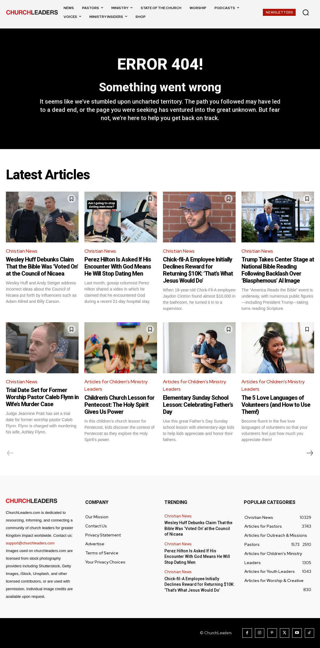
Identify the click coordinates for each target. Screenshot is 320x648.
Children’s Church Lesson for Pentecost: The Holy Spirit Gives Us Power (119, 404)
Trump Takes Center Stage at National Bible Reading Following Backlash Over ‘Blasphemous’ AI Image (277, 270)
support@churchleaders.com (30, 543)
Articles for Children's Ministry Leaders (115, 385)
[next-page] (309, 453)
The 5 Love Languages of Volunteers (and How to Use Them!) (275, 404)
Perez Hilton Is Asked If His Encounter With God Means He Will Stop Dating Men (117, 266)
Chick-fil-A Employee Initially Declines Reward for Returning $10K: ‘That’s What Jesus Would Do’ (198, 270)
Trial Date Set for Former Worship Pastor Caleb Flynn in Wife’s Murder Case (42, 397)
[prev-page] (10, 453)
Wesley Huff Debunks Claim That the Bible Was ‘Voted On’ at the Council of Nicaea (42, 266)
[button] (305, 12)
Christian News (22, 251)
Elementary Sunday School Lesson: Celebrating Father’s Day (198, 404)
